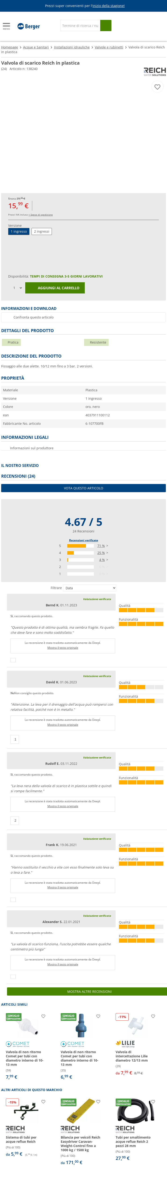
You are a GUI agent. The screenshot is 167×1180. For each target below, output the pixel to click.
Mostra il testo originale (62, 648)
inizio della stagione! (108, 6)
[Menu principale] (7, 26)
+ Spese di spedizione (40, 214)
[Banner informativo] (84, 6)
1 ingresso (19, 231)
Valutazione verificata (97, 599)
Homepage (9, 47)
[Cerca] (80, 25)
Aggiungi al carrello (55, 288)
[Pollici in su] (13, 660)
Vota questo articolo (83, 488)
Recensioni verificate (83, 540)
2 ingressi (41, 231)
